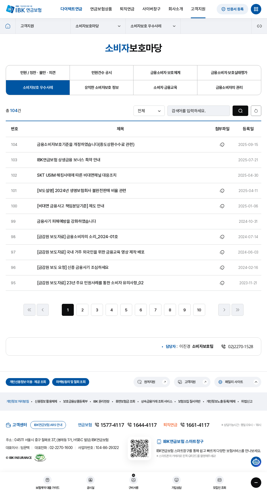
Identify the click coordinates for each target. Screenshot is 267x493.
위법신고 (246, 401)
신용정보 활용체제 (46, 401)
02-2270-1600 (61, 448)
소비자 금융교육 (165, 87)
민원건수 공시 (102, 72)
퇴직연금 (127, 9)
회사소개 (175, 9)
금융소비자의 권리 (229, 87)
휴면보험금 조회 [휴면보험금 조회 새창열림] (125, 401)
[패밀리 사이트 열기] (237, 382)
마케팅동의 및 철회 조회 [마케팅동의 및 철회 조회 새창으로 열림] (70, 382)
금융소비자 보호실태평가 (229, 72)
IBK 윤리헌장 (101, 401)
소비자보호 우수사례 (153, 26)
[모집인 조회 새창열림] (219, 483)
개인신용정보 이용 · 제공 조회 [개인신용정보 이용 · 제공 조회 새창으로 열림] (28, 382)
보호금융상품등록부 (75, 401)
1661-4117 (194, 424)
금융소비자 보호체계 (165, 72)
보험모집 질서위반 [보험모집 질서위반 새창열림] (189, 401)
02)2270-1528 (237, 346)
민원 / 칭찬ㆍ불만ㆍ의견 (38, 72)
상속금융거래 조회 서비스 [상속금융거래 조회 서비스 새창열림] (156, 401)
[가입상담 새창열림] (176, 483)
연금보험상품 (101, 9)
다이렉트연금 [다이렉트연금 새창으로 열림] (71, 9)
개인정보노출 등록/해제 (221, 401)
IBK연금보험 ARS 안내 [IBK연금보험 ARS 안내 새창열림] (48, 425)
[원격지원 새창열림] (152, 382)
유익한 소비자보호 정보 (102, 87)
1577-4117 (109, 424)
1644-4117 (142, 424)
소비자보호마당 (98, 26)
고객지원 (198, 9)
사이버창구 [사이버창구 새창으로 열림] (151, 9)
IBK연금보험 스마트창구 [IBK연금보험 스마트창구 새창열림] (180, 441)
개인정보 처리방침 (18, 401)
